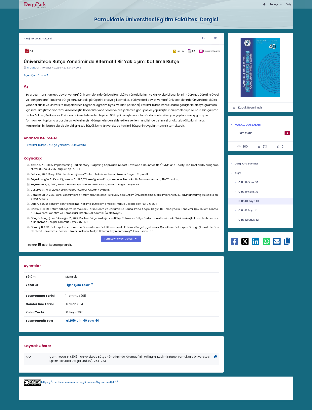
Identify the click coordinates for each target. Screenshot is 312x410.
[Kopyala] (215, 357)
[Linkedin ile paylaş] (255, 244)
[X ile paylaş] (245, 241)
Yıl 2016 (31, 67)
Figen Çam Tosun (36, 75)
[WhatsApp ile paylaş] (266, 244)
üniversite (79, 145)
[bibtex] (178, 51)
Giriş (288, 4)
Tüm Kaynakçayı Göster (119, 238)
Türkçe (274, 4)
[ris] (191, 51)
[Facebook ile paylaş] (234, 244)
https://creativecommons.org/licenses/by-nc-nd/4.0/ (79, 382)
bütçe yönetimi (59, 145)
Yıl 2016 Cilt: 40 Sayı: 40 (82, 321)
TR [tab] (215, 38)
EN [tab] (204, 38)
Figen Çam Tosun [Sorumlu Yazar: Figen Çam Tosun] (79, 285)
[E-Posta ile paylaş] (277, 244)
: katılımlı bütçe (36, 145)
